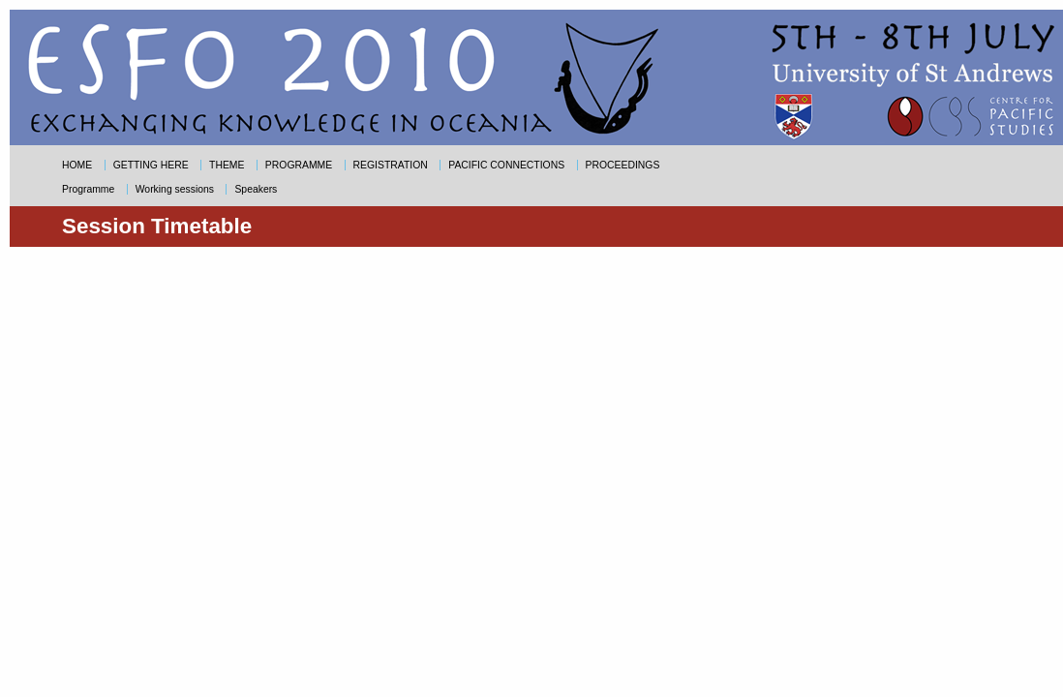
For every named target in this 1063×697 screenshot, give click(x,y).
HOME (77, 165)
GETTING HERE (151, 165)
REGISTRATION (390, 165)
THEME (226, 165)
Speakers (255, 189)
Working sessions (175, 189)
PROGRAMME (298, 165)
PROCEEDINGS (623, 165)
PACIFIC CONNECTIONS (506, 165)
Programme (88, 189)
